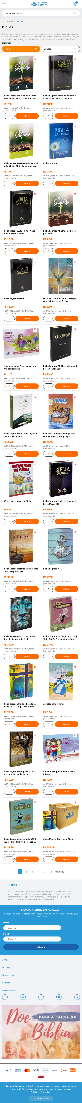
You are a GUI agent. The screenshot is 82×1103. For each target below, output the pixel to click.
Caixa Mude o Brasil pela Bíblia (58, 839)
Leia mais (6, 43)
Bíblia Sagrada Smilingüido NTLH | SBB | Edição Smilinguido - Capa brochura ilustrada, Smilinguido (21, 840)
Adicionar (27, 116)
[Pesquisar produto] (76, 14)
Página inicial (10, 21)
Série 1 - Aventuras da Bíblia (17, 501)
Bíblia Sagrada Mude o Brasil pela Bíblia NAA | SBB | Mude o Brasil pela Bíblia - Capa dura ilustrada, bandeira (20, 705)
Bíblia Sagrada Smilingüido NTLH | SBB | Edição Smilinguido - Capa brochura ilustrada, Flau (60, 638)
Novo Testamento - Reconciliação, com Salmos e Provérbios (60, 300)
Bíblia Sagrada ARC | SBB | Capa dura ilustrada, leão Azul (19, 637)
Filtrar (21, 49)
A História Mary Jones (53, 704)
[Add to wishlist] (35, 59)
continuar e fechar (41, 1098)
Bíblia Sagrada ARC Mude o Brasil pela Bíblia (59, 232)
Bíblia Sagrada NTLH (53, 163)
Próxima (59, 871)
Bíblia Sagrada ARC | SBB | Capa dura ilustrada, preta (19, 232)
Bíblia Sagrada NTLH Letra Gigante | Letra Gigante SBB (21, 570)
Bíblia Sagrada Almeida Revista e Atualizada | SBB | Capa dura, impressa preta (59, 97)
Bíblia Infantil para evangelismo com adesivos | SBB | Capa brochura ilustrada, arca (59, 435)
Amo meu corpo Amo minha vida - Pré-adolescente (20, 367)
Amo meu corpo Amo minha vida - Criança (60, 773)
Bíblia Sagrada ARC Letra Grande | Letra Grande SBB (60, 367)
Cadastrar (41, 947)
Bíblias (20, 21)
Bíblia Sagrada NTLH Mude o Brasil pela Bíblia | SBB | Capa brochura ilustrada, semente (21, 164)
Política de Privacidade (41, 1092)
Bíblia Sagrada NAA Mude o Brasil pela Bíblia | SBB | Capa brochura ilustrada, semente (20, 97)
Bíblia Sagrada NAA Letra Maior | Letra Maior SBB (59, 502)
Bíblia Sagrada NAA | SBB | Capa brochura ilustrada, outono (19, 773)
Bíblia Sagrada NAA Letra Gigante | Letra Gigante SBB (21, 435)
